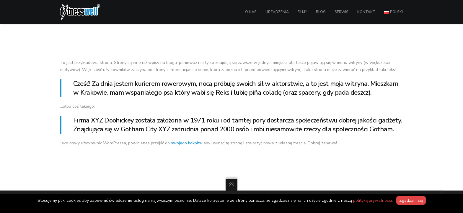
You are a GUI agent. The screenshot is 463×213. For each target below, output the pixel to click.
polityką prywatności (372, 200)
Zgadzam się (411, 200)
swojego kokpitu (186, 143)
